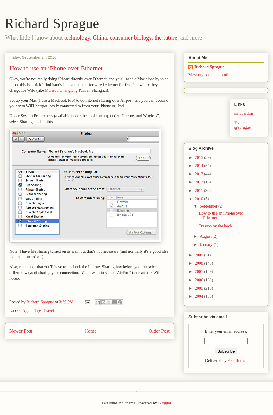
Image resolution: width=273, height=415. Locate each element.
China (100, 37)
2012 (199, 182)
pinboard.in (243, 113)
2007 (199, 271)
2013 (199, 174)
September (209, 206)
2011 (199, 190)
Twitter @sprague (242, 125)
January (206, 244)
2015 (199, 157)
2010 (199, 199)
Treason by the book (215, 226)
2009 (199, 255)
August (206, 236)
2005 (199, 288)
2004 (199, 296)
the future (165, 37)
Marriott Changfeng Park (65, 90)
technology (77, 37)
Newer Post (20, 331)
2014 (199, 166)
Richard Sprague (52, 23)
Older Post (159, 331)
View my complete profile (210, 75)
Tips (37, 310)
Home (91, 331)
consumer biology (131, 37)
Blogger (164, 403)
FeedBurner (237, 360)
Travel (48, 310)
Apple (27, 310)
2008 (199, 263)
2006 (199, 280)
